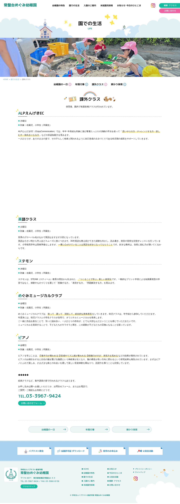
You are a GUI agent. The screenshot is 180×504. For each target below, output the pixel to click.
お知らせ (113, 470)
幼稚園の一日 (61, 84)
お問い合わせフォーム (31, 403)
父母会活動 (113, 478)
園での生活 (74, 5)
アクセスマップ (29, 487)
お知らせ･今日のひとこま (129, 5)
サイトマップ (140, 473)
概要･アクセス (115, 482)
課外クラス (98, 84)
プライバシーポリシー (143, 470)
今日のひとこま (115, 474)
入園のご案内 (90, 5)
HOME (5, 79)
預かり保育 (117, 84)
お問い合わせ (114, 486)
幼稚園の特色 (58, 5)
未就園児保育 (106, 5)
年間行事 (80, 84)
